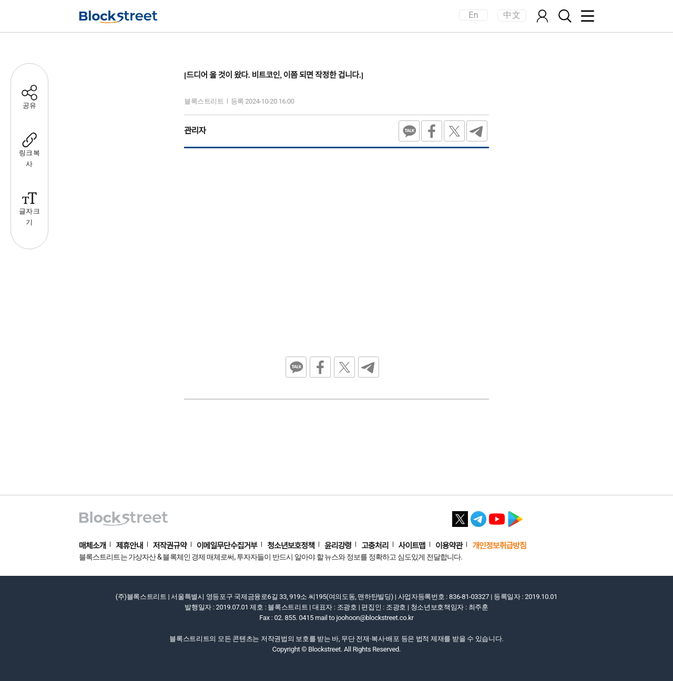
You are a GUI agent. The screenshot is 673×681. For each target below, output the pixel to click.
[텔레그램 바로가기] (478, 516)
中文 (512, 15)
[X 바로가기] (460, 516)
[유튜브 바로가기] (497, 516)
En (473, 15)
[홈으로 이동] (118, 17)
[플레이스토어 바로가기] (515, 516)
